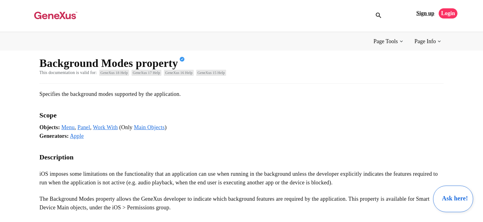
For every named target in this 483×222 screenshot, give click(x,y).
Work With (105, 127)
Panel (83, 127)
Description (56, 157)
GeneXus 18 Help (114, 73)
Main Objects (149, 127)
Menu (68, 127)
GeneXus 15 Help (211, 73)
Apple (77, 136)
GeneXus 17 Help (146, 73)
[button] (389, 41)
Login (448, 13)
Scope (48, 115)
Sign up (425, 13)
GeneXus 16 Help (179, 73)
